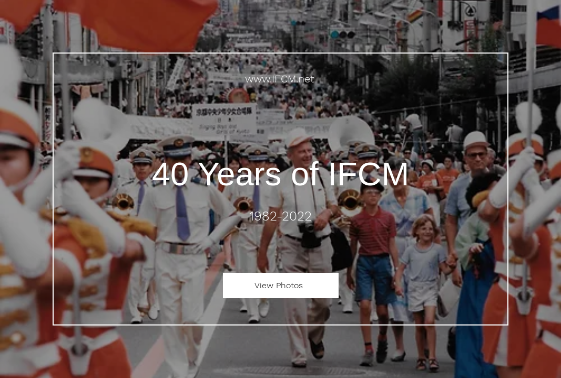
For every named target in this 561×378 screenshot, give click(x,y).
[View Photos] (281, 285)
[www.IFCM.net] (281, 78)
